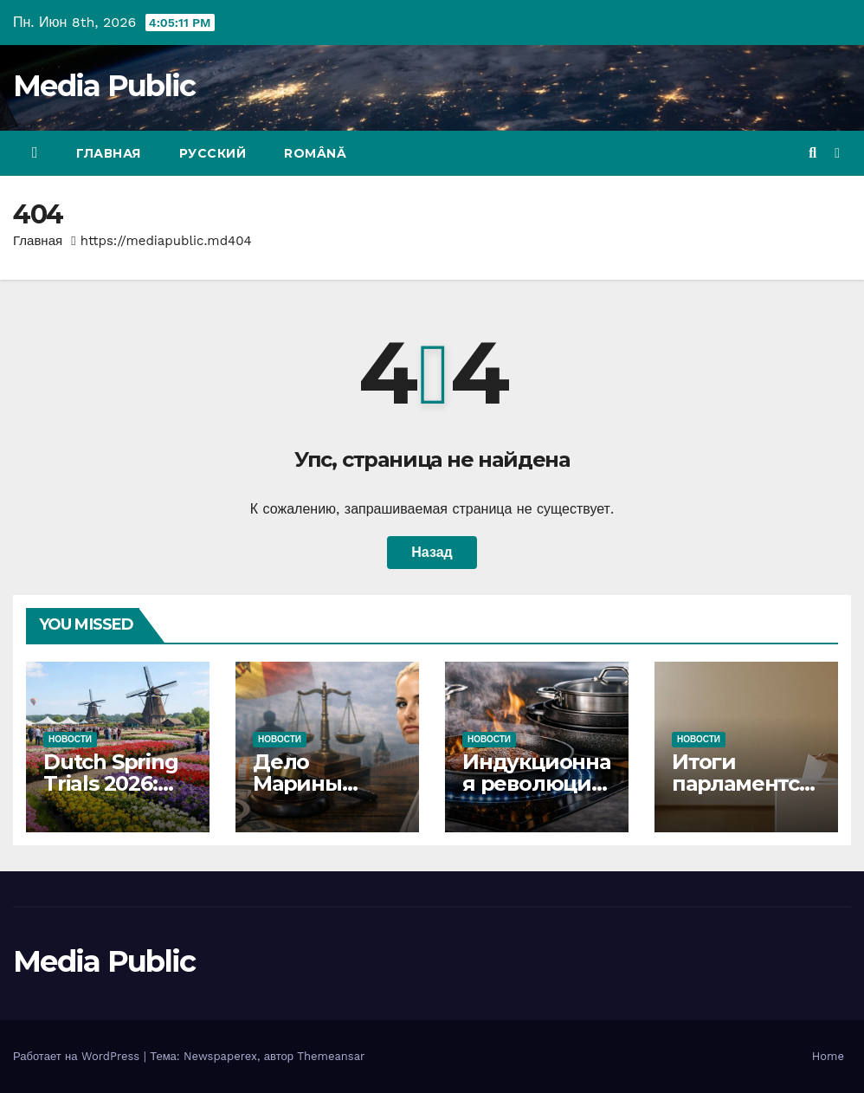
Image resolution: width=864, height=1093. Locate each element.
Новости (70, 739)
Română (315, 153)
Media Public (104, 86)
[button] (812, 153)
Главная (108, 153)
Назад (431, 552)
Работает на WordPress (78, 1056)
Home (828, 1056)
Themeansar (330, 1056)
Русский (213, 153)
